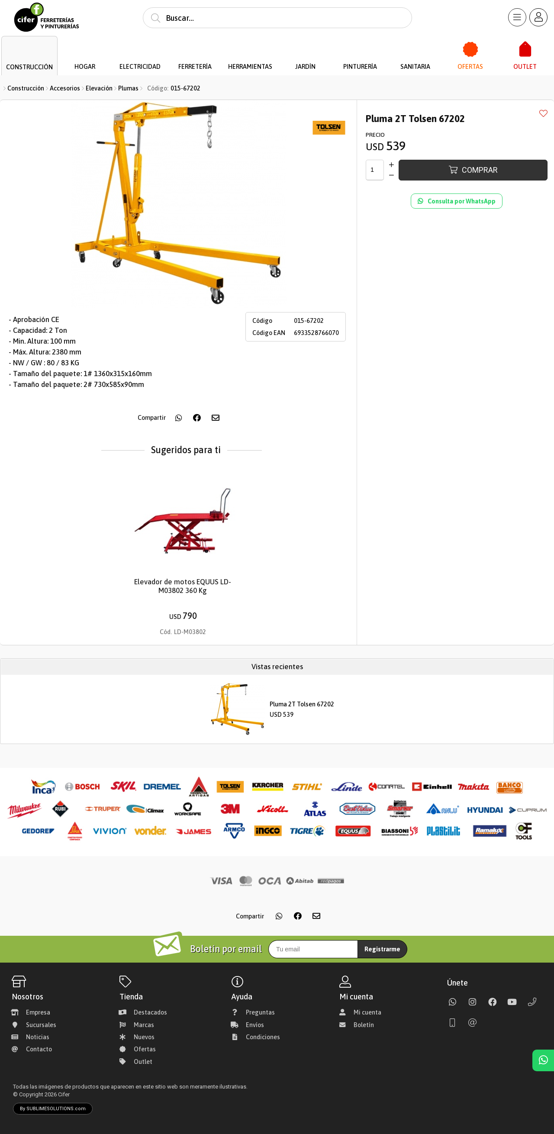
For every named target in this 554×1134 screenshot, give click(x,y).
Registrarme (382, 949)
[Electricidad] (140, 49)
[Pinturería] (360, 49)
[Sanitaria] (415, 49)
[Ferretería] (195, 49)
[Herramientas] (250, 49)
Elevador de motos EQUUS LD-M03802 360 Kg (182, 586)
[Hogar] (85, 49)
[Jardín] (305, 49)
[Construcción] (30, 50)
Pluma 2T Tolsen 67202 (302, 704)
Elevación (99, 88)
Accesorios (65, 88)
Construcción (25, 88)
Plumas (128, 88)
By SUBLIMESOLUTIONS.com (53, 1108)
